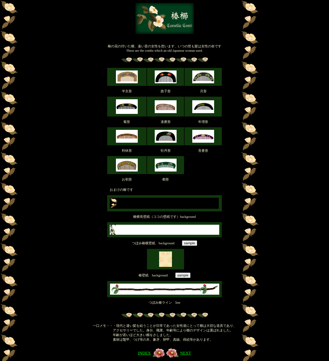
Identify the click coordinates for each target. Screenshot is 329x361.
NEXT (185, 353)
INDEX (144, 353)
